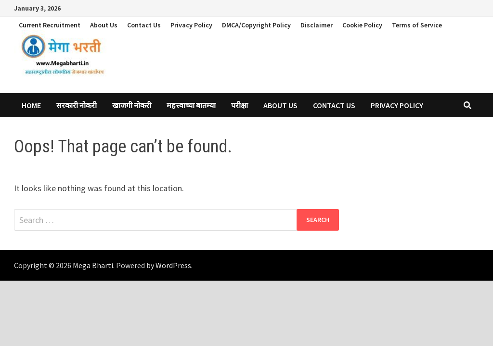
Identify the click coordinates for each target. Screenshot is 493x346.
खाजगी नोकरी (131, 105)
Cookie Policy (362, 25)
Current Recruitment (49, 25)
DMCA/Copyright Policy (256, 25)
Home (31, 105)
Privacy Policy (191, 25)
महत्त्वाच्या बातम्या (191, 105)
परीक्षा (239, 105)
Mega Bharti (93, 265)
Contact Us (144, 25)
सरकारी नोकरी (76, 105)
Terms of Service (417, 25)
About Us (103, 25)
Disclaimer (316, 25)
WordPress (173, 265)
